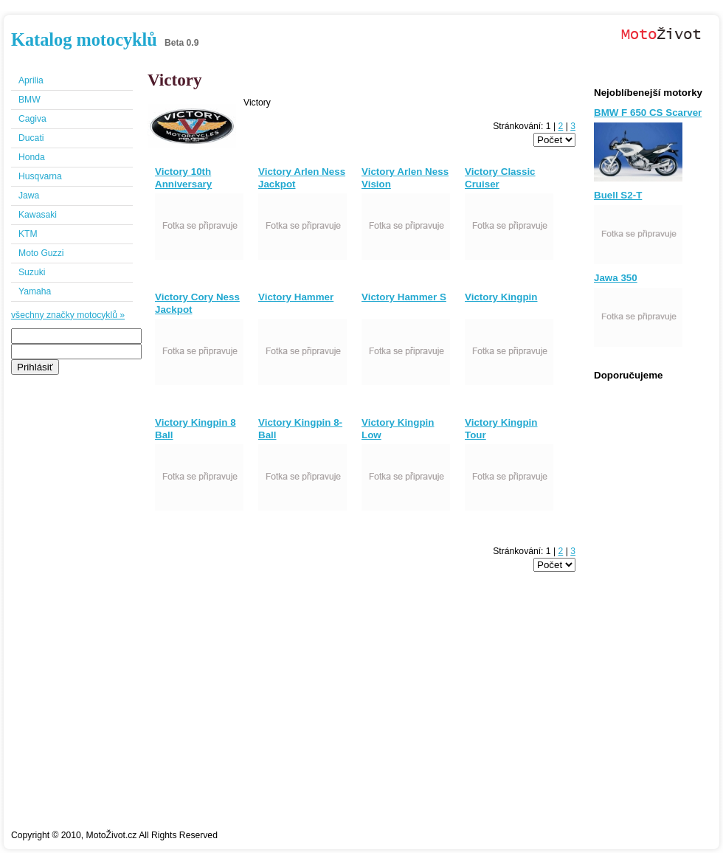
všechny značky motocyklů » (68, 315)
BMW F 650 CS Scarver (648, 112)
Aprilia (31, 80)
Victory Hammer (295, 297)
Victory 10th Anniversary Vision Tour (183, 184)
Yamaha (34, 291)
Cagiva (32, 119)
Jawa (28, 195)
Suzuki (32, 272)
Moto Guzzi (40, 253)
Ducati (31, 138)
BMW (29, 99)
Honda (31, 157)
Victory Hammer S (404, 297)
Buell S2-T (618, 195)
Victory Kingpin (501, 297)
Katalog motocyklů (84, 39)
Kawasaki (37, 215)
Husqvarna (40, 176)
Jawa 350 (615, 277)
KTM (28, 234)
